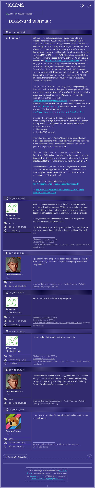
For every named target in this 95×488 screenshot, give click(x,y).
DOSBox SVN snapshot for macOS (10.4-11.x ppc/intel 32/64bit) (57, 244)
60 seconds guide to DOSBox (44, 242)
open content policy (37, 476)
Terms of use (36, 478)
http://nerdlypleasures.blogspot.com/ (47, 284)
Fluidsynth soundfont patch (44, 192)
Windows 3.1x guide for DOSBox (45, 239)
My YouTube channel (40, 447)
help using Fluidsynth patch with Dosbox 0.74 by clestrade (60, 190)
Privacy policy (47, 478)
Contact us (58, 478)
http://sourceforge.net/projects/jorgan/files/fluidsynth (56, 184)
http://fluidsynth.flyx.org (48, 106)
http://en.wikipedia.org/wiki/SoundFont (50, 101)
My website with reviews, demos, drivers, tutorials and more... (57, 444)
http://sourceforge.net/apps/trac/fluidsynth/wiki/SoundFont (58, 112)
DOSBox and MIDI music (30, 21)
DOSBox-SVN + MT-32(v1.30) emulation (62, 61)
